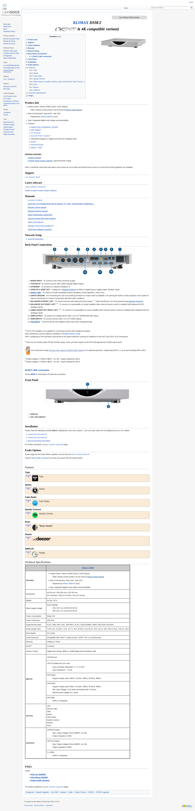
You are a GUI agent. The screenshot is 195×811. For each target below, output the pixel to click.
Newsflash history (9, 31)
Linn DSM (54, 792)
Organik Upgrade (42, 792)
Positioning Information (36, 437)
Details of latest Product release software (41, 191)
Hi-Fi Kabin (7, 99)
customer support (55, 444)
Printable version (8, 129)
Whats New (7, 26)
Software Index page (10, 51)
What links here (8, 122)
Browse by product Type (11, 39)
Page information (9, 134)
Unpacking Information (36, 434)
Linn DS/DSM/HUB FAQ (11, 65)
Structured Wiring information (39, 441)
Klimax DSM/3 (46, 117)
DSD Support (36, 130)
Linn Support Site (31, 177)
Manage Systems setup (71, 334)
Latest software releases (34, 187)
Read (126, 8)
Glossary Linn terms (10, 86)
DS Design (35, 133)
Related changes (9, 124)
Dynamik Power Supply (40, 136)
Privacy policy (28, 805)
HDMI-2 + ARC (36, 148)
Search (5, 115)
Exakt (70, 792)
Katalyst (63, 792)
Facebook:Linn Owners (11, 101)
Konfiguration (7, 56)
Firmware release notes (11, 53)
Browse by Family (9, 41)
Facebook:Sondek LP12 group (11, 104)
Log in (191, 2)
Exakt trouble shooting (39, 458)
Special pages (8, 127)
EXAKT (33, 142)
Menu (5, 29)
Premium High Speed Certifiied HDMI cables (66, 350)
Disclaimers (49, 805)
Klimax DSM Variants (74, 110)
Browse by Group (9, 44)
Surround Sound (37, 145)
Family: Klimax (80, 792)
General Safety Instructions (8, 71)
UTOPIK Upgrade (102, 792)
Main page (6, 24)
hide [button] (58, 36)
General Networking (35, 239)
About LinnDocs (39, 805)
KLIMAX (81, 22)
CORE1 (91, 792)
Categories (30, 792)
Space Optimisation (9, 58)
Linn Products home (10, 96)
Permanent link (8, 132)
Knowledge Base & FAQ (11, 68)
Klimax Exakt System (80, 454)
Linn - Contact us (9, 79)
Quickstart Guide (34, 200)
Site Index (6, 89)
